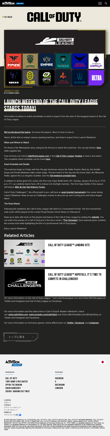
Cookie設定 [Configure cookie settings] (8, 412)
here (99, 147)
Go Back (7, 17)
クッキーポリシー (11, 410)
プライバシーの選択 (11, 415)
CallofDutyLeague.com (38, 156)
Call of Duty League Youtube (68, 156)
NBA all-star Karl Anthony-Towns (30, 187)
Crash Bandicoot (13, 388)
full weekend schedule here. (63, 175)
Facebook (59, 378)
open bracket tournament (73, 192)
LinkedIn (59, 388)
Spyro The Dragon (13, 384)
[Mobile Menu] (100, 3)
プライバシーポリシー (12, 408)
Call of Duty (11, 378)
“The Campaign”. (70, 220)
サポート (7, 403)
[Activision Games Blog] (13, 3)
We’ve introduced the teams (17, 132)
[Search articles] (106, 3)
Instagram (60, 384)
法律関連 (7, 400)
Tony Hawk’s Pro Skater (16, 381)
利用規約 (7, 405)
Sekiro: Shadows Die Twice (17, 391)
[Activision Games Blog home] (13, 363)
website (95, 217)
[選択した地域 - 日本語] (102, 362)
